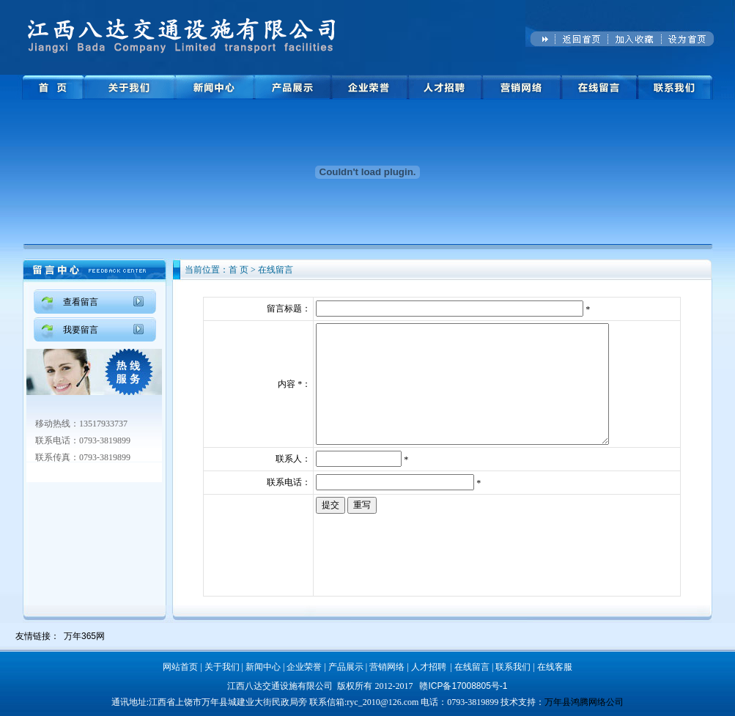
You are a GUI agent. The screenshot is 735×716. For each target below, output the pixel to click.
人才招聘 (428, 667)
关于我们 (222, 667)
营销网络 (387, 667)
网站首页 (180, 667)
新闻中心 (263, 667)
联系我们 (513, 667)
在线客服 (554, 667)
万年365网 (84, 636)
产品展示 (345, 667)
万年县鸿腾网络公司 (584, 702)
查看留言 (80, 302)
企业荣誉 (304, 667)
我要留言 (80, 330)
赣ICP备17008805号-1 (463, 686)
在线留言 (472, 667)
